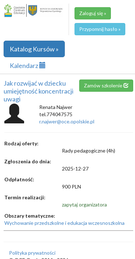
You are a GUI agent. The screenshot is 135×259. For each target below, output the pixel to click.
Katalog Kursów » (34, 49)
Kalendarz (28, 65)
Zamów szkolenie (106, 85)
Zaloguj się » (92, 13)
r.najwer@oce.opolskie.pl (66, 121)
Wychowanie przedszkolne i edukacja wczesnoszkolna (64, 223)
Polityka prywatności (32, 253)
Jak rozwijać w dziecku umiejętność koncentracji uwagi (38, 91)
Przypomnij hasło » (100, 29)
